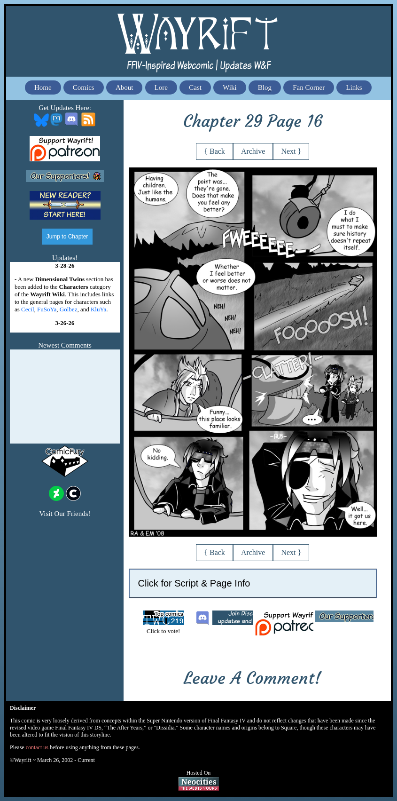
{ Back (214, 151)
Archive (253, 151)
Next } (291, 151)
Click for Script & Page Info (194, 583)
